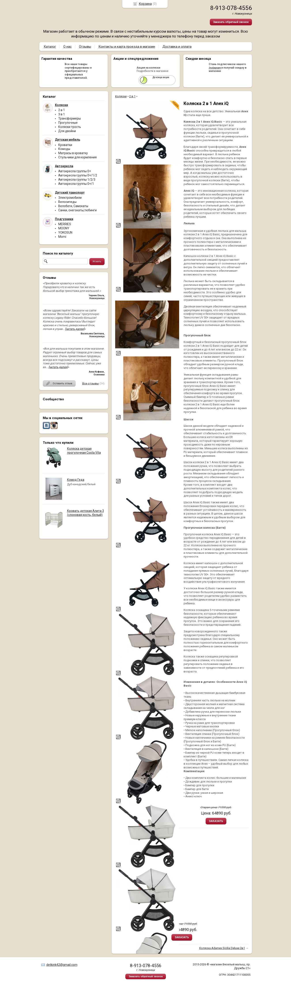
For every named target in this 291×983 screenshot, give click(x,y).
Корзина (145, 4)
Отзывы (85, 47)
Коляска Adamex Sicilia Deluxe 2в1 (222, 948)
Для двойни (67, 131)
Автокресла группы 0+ (74, 171)
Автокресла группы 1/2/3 (76, 179)
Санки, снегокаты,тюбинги (77, 210)
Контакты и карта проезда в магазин (126, 47)
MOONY (63, 228)
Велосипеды (67, 202)
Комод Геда (75, 479)
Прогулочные (68, 122)
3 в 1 (61, 114)
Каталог (50, 47)
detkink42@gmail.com (61, 964)
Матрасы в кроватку (73, 153)
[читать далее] (74, 329)
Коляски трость (69, 127)
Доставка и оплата (176, 47)
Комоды (64, 149)
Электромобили (70, 197)
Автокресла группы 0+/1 (76, 183)
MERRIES (64, 224)
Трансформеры (69, 118)
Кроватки (65, 145)
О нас (67, 47)
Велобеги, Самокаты (73, 206)
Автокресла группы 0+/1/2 (77, 175)
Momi (62, 236)
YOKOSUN (65, 232)
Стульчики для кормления (77, 157)
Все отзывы (90, 383)
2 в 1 (61, 110)
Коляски (121, 96)
